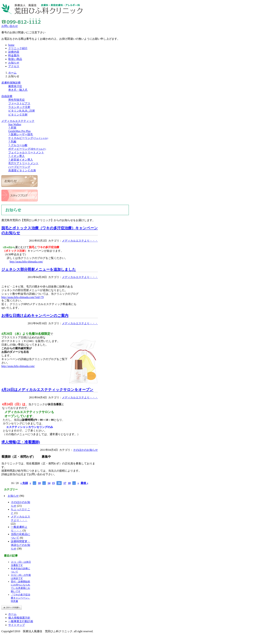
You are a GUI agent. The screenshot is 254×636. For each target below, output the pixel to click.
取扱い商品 (15, 59)
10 (39, 483)
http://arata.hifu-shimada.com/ (26, 261)
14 (49, 483)
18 (69, 483)
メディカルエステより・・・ (80, 240)
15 (53, 483)
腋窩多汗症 (15, 86)
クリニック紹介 (18, 48)
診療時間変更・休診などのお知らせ (20, 545)
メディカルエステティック (17, 120)
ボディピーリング (27, 148)
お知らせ (13, 62)
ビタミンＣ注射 (18, 114)
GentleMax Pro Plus (19, 131)
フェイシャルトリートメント (26, 152)
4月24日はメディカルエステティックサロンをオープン (47, 390)
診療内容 (13, 51)
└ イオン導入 (16, 156)
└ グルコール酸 (17, 145)
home (11, 45)
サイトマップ (16, 624)
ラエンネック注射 (19, 107)
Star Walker (14, 124)
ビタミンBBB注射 (21, 110)
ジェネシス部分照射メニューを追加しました (38, 269)
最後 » (84, 483)
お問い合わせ (9, 26)
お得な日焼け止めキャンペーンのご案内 (34, 315)
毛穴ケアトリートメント (23, 163)
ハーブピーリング (19, 166)
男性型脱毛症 (16, 99)
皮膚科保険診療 (11, 82)
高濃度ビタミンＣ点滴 (22, 170)
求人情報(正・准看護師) (20, 442)
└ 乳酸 (12, 141)
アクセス (13, 66)
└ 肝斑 (12, 127)
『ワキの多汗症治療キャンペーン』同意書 (20, 597)
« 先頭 (24, 483)
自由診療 (6, 96)
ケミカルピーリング (28, 138)
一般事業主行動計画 (20, 621)
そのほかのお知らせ (85, 449)
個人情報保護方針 (19, 617)
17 (64, 483)
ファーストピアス (19, 103)
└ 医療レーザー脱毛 (20, 134)
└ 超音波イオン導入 (20, 159)
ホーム (12, 72)
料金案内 (13, 55)
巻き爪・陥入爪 (18, 89)
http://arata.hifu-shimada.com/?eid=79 (22, 297)
